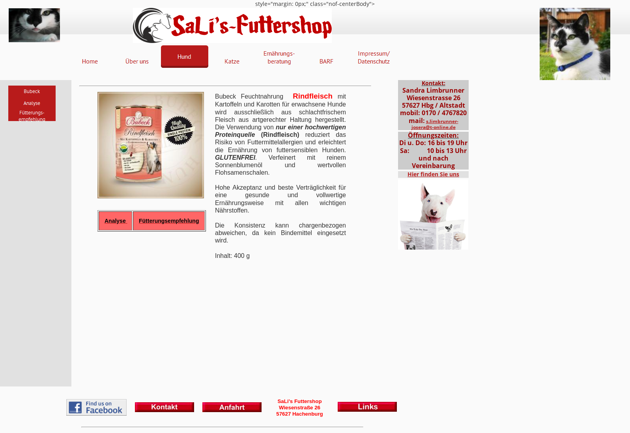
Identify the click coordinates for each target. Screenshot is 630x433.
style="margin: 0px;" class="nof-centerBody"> (315, 216)
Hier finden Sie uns (433, 174)
